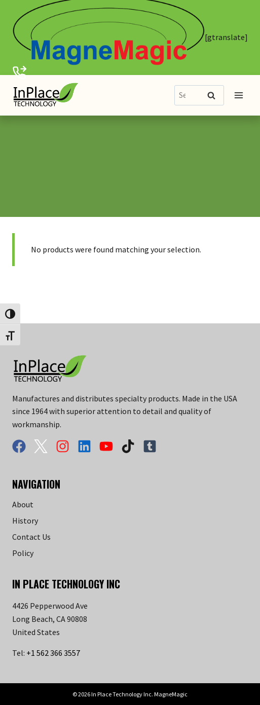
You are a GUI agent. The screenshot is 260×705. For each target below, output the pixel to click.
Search (214, 96)
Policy (22, 553)
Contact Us (31, 537)
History (25, 520)
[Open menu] (238, 95)
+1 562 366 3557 (53, 653)
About (22, 504)
